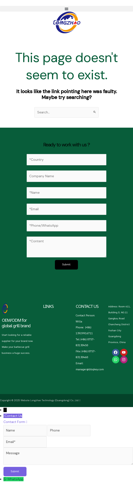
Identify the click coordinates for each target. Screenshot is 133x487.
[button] (66, 9)
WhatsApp (15, 479)
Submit (66, 264)
